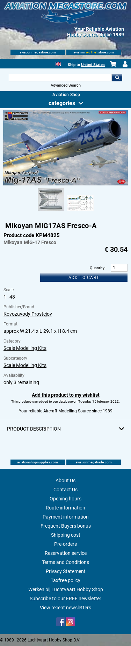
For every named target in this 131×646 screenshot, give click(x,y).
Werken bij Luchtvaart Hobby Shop (65, 589)
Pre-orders (65, 544)
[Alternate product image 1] (51, 211)
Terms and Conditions (65, 562)
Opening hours (65, 498)
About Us (65, 480)
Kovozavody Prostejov (27, 314)
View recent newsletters (65, 607)
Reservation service (66, 553)
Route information (65, 508)
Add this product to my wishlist (66, 395)
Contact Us (65, 489)
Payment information (66, 517)
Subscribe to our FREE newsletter (65, 598)
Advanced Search (66, 85)
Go (117, 77)
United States (93, 65)
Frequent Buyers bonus (66, 526)
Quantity (97, 268)
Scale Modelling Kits (24, 348)
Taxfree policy (65, 580)
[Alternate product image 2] (80, 211)
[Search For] (60, 77)
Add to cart (83, 277)
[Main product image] (65, 184)
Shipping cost (65, 535)
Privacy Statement (66, 571)
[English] (58, 63)
